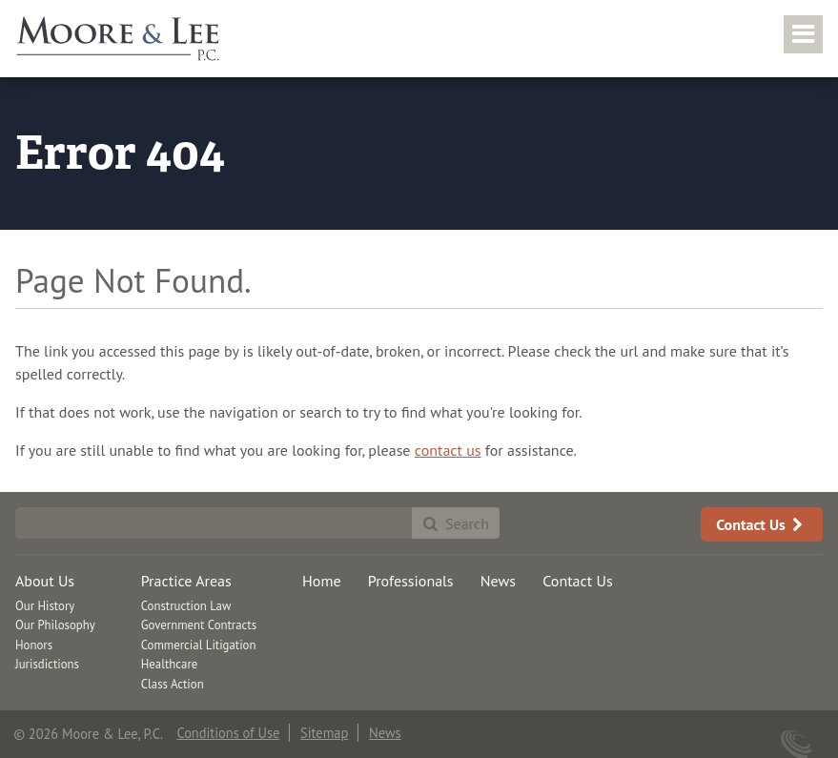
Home (321, 580)
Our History (44, 606)
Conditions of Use (227, 733)
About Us (44, 580)
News (498, 580)
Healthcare (169, 664)
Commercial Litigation (198, 645)
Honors (33, 645)
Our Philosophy (55, 625)
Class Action (172, 684)
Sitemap (324, 733)
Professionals (411, 580)
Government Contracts (198, 625)
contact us (448, 450)
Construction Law (186, 606)
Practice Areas (186, 580)
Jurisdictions (47, 664)
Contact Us (761, 524)
